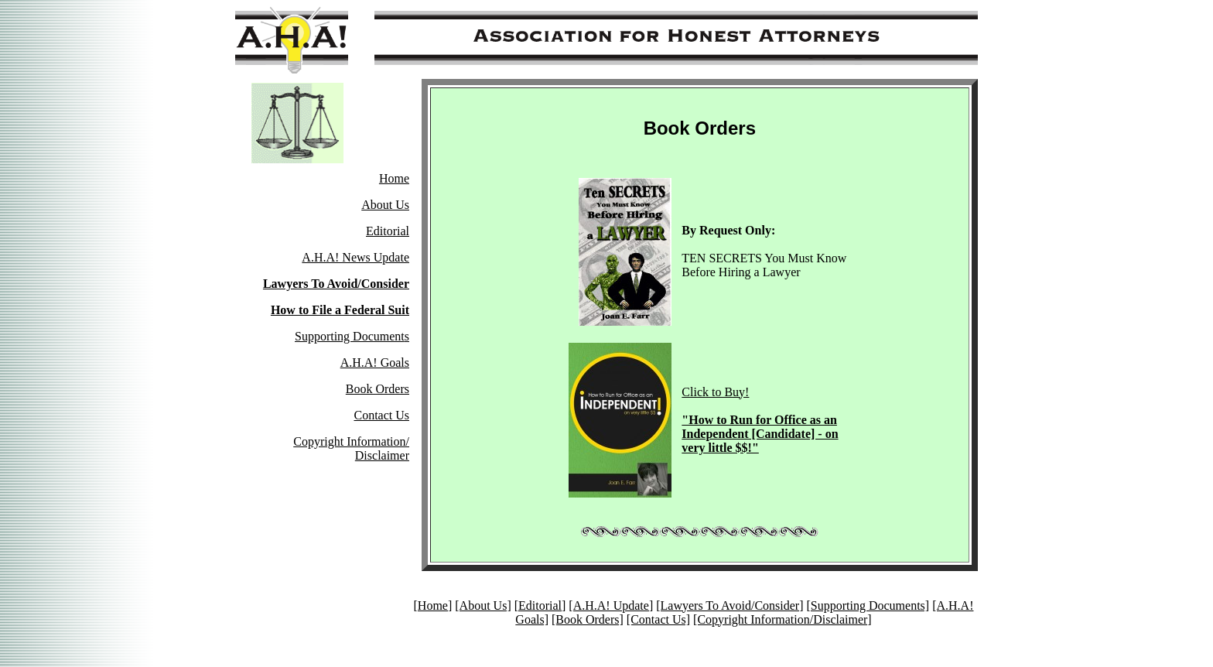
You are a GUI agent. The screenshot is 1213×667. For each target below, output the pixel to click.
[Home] (433, 605)
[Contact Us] (658, 619)
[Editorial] (540, 605)
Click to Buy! (760, 419)
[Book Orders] (588, 619)
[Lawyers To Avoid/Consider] (729, 605)
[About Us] (483, 605)
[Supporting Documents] (867, 605)
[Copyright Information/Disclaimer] (782, 619)
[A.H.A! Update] (611, 605)
